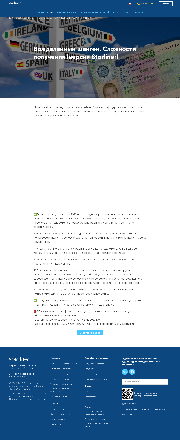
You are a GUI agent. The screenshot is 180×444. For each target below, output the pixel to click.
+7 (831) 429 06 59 (18, 405)
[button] (42, 9)
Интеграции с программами (98, 379)
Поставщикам (91, 396)
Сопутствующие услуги (61, 417)
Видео (20, 18)
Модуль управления (94, 368)
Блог (12, 18)
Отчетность (56, 427)
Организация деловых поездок (61, 364)
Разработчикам (92, 402)
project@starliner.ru (18, 376)
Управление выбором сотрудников (61, 392)
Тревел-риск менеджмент (63, 376)
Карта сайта (129, 404)
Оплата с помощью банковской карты (100, 428)
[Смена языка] (131, 4)
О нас (88, 386)
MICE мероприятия (59, 399)
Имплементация (92, 374)
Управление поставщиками (63, 386)
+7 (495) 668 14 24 (28, 399)
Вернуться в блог (90, 332)
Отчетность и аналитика (62, 371)
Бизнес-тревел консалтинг (63, 381)
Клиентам (89, 391)
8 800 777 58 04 (149, 4)
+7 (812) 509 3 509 (18, 396)
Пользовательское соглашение (94, 420)
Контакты (89, 407)
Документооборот (59, 422)
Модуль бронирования (96, 363)
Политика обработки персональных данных (95, 413)
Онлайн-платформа (96, 358)
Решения (55, 358)
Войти (166, 3)
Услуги (54, 406)
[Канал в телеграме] (132, 372)
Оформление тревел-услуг (63, 412)
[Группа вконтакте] (125, 372)
